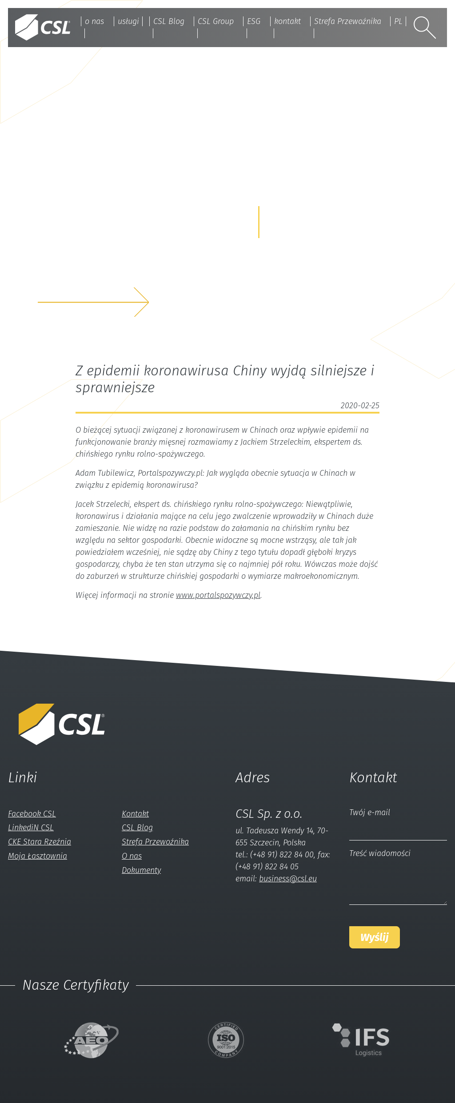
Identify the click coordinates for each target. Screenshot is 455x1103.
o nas (94, 21)
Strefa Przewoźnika (347, 21)
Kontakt (135, 814)
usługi (128, 21)
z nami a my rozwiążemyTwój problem (113, 273)
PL (398, 21)
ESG (253, 21)
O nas (132, 856)
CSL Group (216, 21)
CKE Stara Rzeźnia (39, 842)
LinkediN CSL (31, 827)
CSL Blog (168, 21)
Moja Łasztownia (37, 856)
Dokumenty (141, 870)
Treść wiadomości (380, 853)
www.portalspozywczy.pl (218, 595)
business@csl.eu (288, 879)
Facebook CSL (32, 814)
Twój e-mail (369, 812)
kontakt (287, 21)
